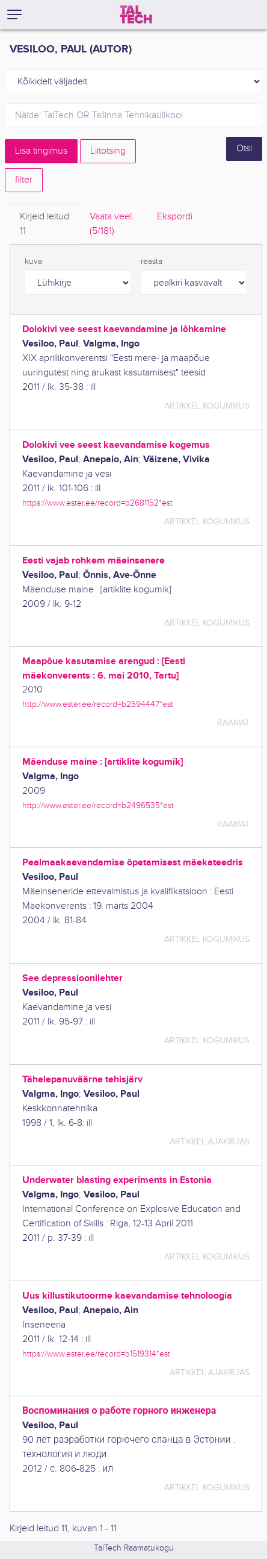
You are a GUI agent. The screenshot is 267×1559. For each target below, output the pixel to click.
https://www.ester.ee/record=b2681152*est (97, 503)
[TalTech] (136, 14)
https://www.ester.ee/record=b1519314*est (96, 1354)
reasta (151, 261)
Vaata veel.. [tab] (113, 225)
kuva (33, 261)
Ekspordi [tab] (174, 216)
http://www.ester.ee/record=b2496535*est (98, 805)
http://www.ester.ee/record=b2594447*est (97, 704)
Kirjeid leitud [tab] (44, 225)
